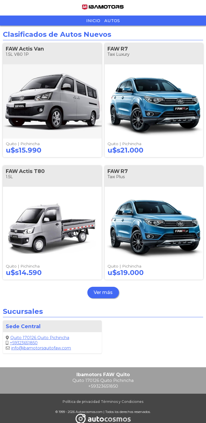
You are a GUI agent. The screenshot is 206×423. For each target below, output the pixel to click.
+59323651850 (22, 342)
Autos (112, 20)
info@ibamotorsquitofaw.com (38, 348)
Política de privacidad (81, 401)
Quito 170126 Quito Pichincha (37, 337)
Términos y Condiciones (122, 401)
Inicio (93, 20)
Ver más (103, 292)
